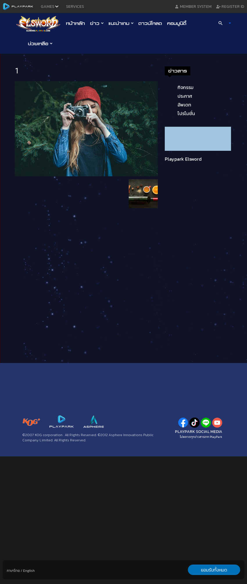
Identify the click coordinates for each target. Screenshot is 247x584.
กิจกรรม (186, 87)
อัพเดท (184, 104)
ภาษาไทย (13, 570)
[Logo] (39, 23)
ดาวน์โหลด (150, 23)
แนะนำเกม (121, 23)
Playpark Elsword (183, 158)
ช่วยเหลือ (40, 43)
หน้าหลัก (75, 23)
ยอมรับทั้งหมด (214, 569)
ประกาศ (185, 96)
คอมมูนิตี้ (176, 23)
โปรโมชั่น (186, 113)
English (29, 570)
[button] (222, 23)
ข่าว (97, 23)
